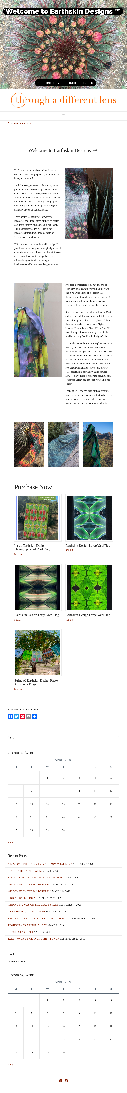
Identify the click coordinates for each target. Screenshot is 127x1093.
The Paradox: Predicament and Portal (35, 877)
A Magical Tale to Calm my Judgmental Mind (40, 864)
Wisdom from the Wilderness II (30, 884)
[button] (63, 114)
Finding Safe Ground (22, 898)
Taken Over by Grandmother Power (33, 939)
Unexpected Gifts (20, 932)
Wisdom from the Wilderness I (29, 891)
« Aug (10, 842)
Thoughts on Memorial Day (27, 925)
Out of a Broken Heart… (25, 871)
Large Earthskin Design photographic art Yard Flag (31, 547)
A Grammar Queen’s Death (26, 911)
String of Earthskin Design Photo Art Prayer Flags (36, 682)
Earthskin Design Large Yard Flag (87, 545)
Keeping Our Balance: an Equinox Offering (39, 918)
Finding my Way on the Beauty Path (33, 905)
